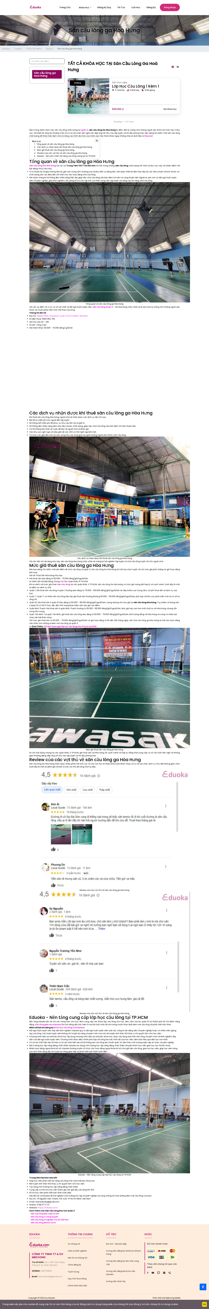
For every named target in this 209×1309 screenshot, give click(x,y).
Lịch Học (135, 7)
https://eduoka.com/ (48, 1208)
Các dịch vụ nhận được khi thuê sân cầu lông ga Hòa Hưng (64, 147)
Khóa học (85, 7)
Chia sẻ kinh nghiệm (77, 1251)
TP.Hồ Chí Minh (33, 49)
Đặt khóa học (170, 109)
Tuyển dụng (73, 1272)
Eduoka (6, 49)
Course (18, 49)
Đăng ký (151, 7)
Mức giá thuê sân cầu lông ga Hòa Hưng (56, 150)
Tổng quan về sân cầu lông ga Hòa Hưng (55, 144)
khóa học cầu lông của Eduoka (69, 1028)
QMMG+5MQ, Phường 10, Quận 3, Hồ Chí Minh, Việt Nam (62, 316)
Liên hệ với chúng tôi (77, 1258)
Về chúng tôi (74, 1244)
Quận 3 (49, 49)
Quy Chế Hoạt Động (77, 1279)
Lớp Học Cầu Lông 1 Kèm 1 (135, 87)
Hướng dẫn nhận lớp (115, 1282)
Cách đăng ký (74, 1265)
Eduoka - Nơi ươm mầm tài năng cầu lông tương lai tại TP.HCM (66, 156)
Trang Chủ (65, 7)
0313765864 (46, 1271)
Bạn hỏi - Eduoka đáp (116, 1244)
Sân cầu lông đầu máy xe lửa (45, 1214)
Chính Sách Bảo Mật (77, 1286)
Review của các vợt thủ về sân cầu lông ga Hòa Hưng (62, 153)
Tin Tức (121, 7)
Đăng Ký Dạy (104, 7)
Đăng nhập (170, 7)
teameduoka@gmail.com (50, 1277)
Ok (204, 1304)
